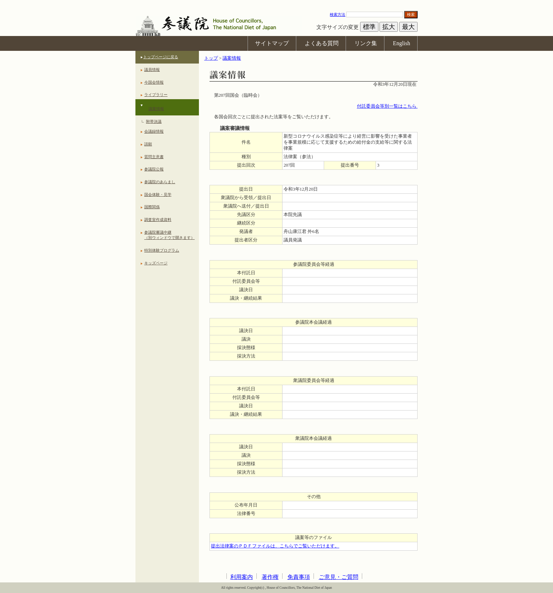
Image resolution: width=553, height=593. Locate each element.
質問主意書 (154, 157)
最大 (408, 26)
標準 (369, 26)
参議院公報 (154, 169)
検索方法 (337, 14)
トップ (211, 58)
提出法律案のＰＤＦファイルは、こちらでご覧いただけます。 (275, 546)
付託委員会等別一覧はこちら (387, 106)
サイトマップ (272, 43)
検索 (411, 14)
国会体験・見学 (157, 194)
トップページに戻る (160, 57)
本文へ (276, 3)
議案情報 (156, 109)
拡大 (388, 26)
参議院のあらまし (159, 182)
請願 (148, 144)
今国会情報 (154, 82)
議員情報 (152, 69)
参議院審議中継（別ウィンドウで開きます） (169, 235)
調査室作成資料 (157, 219)
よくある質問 (322, 43)
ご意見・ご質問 (338, 577)
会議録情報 (154, 131)
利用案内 (241, 577)
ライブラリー (156, 94)
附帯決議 (154, 121)
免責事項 (298, 577)
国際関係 (152, 207)
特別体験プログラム (161, 250)
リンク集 (365, 43)
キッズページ (156, 263)
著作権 (270, 577)
